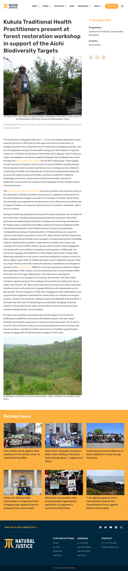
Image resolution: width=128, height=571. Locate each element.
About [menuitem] (98, 6)
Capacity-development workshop (24, 191)
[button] (122, 6)
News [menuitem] (72, 6)
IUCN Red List (24, 267)
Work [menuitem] (35, 6)
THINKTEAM (70, 568)
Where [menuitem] (47, 6)
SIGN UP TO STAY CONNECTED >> (21, 527)
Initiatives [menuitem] (60, 6)
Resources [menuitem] (84, 6)
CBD (43, 139)
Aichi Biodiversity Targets (28, 161)
